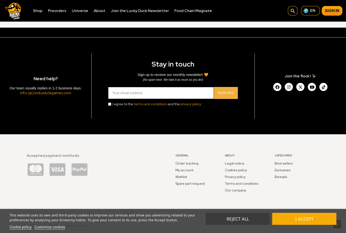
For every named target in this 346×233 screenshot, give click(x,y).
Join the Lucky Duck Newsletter (140, 10)
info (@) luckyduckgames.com (45, 92)
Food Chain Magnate (193, 10)
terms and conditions (150, 104)
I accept (304, 219)
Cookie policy (21, 226)
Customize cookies (49, 226)
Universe (80, 10)
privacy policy (190, 104)
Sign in (332, 10)
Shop (38, 10)
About (99, 10)
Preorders (57, 10)
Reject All (238, 219)
